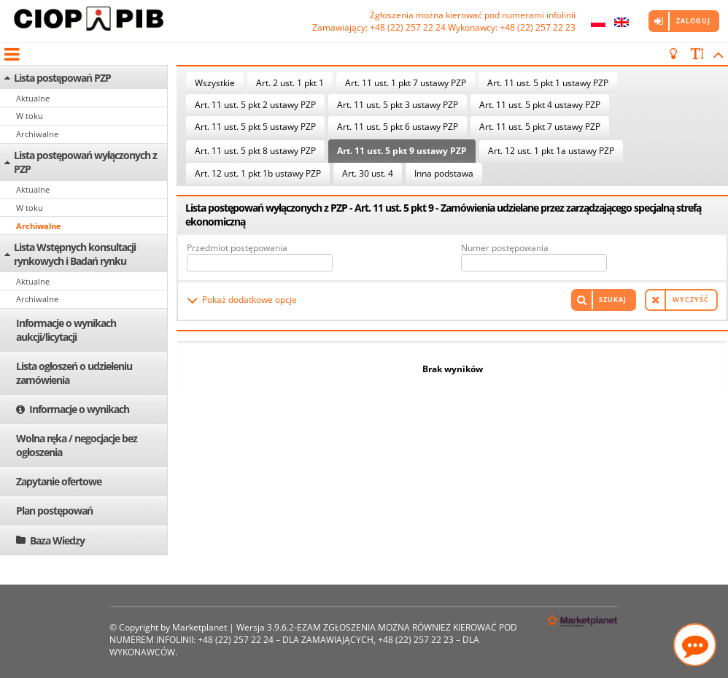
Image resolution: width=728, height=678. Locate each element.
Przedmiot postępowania (237, 248)
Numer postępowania (505, 248)
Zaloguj (693, 21)
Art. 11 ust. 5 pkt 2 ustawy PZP (255, 105)
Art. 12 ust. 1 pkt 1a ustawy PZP (551, 151)
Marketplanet (199, 627)
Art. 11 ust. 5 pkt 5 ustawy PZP (255, 126)
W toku (29, 115)
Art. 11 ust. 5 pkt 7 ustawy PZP (539, 126)
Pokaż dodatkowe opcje (249, 299)
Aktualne (33, 98)
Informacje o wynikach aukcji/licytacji (66, 330)
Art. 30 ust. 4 (367, 173)
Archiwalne (37, 133)
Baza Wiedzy (57, 540)
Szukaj (613, 299)
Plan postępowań (54, 510)
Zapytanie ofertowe (58, 481)
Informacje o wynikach (79, 409)
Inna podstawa (443, 173)
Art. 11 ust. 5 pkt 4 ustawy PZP (539, 105)
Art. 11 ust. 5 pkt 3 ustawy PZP (397, 105)
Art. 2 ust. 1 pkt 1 (290, 83)
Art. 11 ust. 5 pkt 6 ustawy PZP (397, 126)
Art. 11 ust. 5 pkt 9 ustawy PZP (402, 151)
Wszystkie (215, 83)
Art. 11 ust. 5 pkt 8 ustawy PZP (255, 151)
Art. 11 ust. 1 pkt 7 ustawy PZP (405, 83)
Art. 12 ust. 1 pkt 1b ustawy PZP (258, 173)
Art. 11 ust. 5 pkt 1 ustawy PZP (547, 83)
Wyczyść (691, 299)
